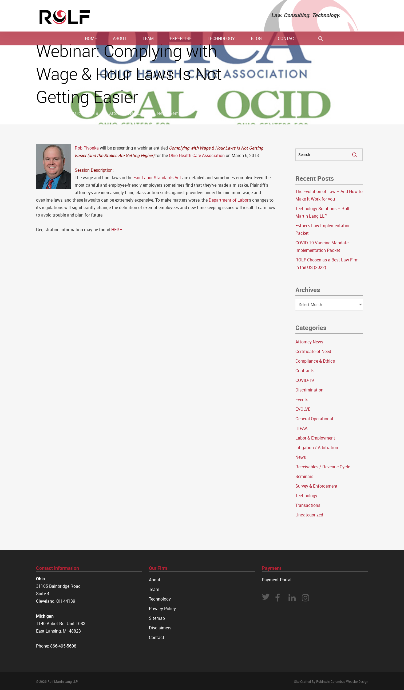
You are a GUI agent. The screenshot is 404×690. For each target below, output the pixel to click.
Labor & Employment (315, 438)
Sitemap (157, 618)
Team (154, 589)
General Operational (314, 419)
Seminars (179, 113)
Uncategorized (309, 515)
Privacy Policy (162, 608)
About (154, 580)
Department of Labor (228, 200)
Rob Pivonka (87, 148)
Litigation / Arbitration (316, 447)
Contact (156, 637)
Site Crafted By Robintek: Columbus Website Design (331, 681)
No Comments (343, 85)
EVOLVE (302, 409)
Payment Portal (276, 580)
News (162, 113)
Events (148, 113)
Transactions (307, 505)
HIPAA (301, 428)
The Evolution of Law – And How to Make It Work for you (329, 195)
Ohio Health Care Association (197, 155)
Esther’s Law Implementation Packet (323, 229)
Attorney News (124, 113)
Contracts (304, 371)
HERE (116, 230)
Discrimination (309, 390)
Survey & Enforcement (316, 486)
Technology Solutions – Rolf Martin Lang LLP (322, 212)
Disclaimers (160, 628)
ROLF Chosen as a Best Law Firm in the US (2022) (327, 263)
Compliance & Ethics (315, 361)
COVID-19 (304, 380)
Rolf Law (50, 113)
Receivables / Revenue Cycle (322, 467)
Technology (306, 496)
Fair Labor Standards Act (157, 178)
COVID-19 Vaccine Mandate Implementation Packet (321, 246)
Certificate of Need (313, 351)
